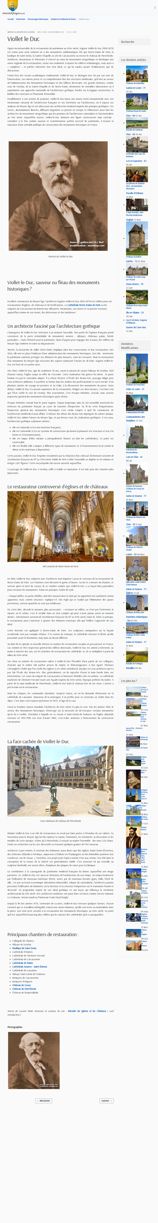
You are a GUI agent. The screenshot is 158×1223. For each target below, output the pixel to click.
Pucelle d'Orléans (134, 193)
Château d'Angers (144, 870)
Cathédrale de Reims (22, 962)
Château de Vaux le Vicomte (144, 689)
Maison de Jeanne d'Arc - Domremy (144, 904)
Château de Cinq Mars (135, 384)
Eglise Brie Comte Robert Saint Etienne (136, 583)
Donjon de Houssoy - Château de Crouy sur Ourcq (135, 489)
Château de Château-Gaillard (144, 702)
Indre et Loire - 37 (135, 389)
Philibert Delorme (144, 828)
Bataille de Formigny (134, 663)
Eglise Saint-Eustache (145, 881)
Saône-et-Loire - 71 (135, 87)
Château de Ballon (133, 256)
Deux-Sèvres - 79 (134, 284)
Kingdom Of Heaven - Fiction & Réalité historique (144, 918)
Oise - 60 (130, 115)
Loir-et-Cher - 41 (134, 456)
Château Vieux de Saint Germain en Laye (143, 716)
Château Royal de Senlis (136, 111)
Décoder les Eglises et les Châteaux (87, 1011)
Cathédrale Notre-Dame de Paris (84, 304)
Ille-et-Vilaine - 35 (135, 312)
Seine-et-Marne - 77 (136, 495)
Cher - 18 (130, 524)
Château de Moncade (135, 612)
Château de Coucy (21, 985)
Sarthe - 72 (131, 261)
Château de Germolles (135, 83)
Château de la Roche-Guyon (144, 760)
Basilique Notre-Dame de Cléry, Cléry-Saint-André (144, 855)
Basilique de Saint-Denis (24, 948)
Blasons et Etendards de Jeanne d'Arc (137, 749)
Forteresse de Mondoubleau (132, 450)
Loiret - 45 (131, 554)
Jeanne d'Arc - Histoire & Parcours (134, 729)
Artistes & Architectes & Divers (21, 32)
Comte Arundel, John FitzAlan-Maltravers (134, 213)
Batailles (130, 668)
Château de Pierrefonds (24, 988)
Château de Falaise (144, 892)
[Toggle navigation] (155, 7)
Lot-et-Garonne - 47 (136, 160)
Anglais (129, 219)
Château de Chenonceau (144, 738)
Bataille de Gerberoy (134, 130)
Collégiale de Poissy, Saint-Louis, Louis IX (144, 794)
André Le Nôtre (144, 771)
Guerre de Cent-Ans (136, 327)
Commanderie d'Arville (135, 412)
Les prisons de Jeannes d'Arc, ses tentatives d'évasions (135, 186)
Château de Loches (144, 818)
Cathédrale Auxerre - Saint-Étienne (29, 966)
